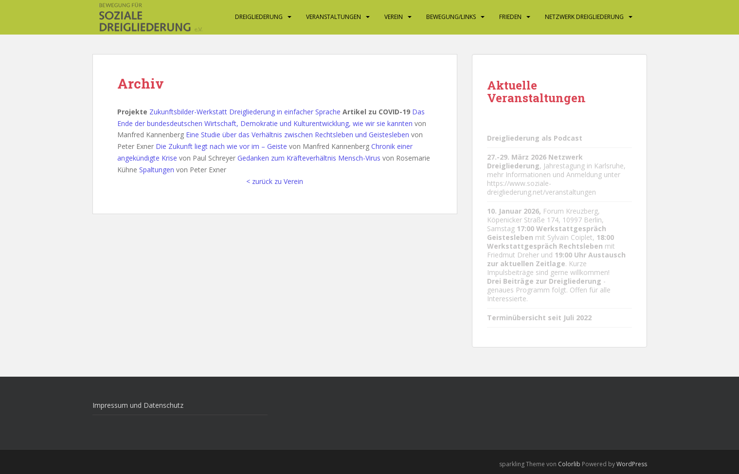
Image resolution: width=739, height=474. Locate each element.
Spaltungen (156, 169)
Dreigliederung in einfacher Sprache (285, 111)
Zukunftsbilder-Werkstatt (188, 111)
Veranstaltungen (333, 17)
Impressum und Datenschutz (137, 405)
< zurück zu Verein (274, 181)
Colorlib (569, 464)
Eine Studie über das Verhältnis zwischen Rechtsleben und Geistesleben (297, 134)
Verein (393, 17)
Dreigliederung (259, 17)
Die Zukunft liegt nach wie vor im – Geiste (221, 146)
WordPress (631, 464)
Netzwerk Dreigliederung (584, 17)
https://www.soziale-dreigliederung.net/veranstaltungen (541, 188)
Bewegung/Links (451, 17)
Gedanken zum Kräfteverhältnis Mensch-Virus (308, 158)
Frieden (510, 17)
